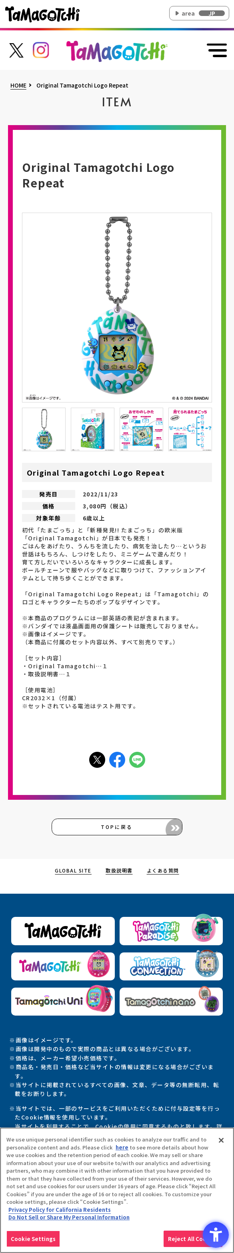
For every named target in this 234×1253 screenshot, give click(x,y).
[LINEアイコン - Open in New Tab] (137, 759)
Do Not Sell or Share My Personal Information (69, 1219)
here (122, 1149)
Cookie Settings (33, 1241)
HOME (18, 85)
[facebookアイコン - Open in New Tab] (117, 759)
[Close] (221, 1142)
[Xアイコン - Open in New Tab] (97, 759)
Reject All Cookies (193, 1241)
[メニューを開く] (215, 50)
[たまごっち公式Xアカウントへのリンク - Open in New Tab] (16, 49)
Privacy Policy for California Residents (59, 1211)
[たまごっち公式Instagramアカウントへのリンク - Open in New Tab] (41, 49)
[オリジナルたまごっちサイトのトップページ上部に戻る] (117, 50)
